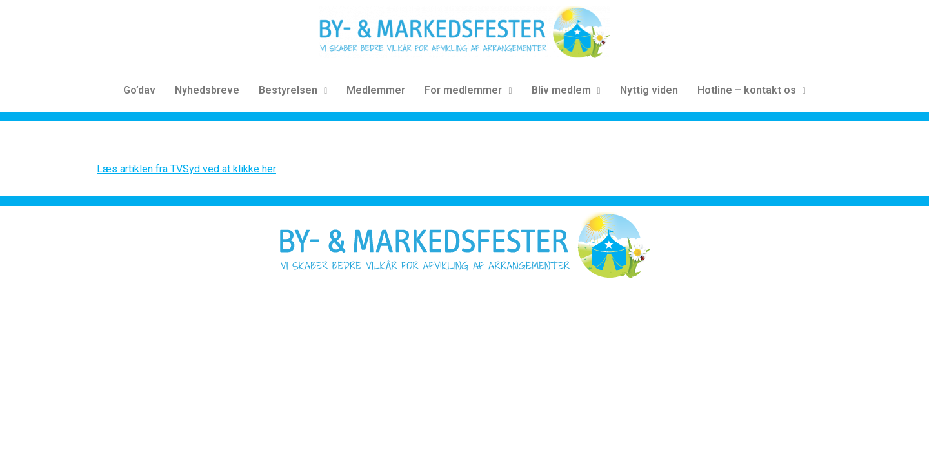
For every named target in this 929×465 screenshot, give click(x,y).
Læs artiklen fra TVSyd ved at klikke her (186, 169)
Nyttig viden (649, 90)
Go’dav (139, 90)
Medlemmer (375, 90)
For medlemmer (468, 90)
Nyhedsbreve (207, 90)
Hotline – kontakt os (751, 90)
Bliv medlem (566, 90)
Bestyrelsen (293, 90)
